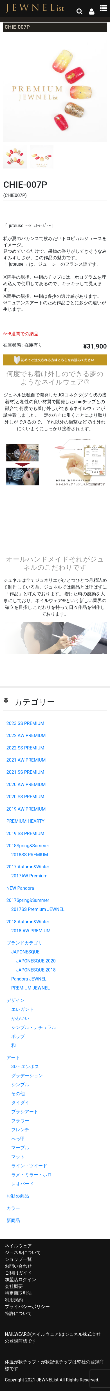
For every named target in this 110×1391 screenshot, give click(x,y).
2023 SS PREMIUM (25, 723)
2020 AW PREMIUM (26, 784)
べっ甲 (18, 1138)
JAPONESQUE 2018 (36, 970)
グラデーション (27, 1075)
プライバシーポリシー (27, 1306)
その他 (18, 1093)
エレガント (22, 1009)
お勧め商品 (17, 1196)
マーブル (20, 1147)
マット (18, 1156)
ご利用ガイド (18, 1272)
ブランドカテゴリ (24, 943)
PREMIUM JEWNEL (30, 988)
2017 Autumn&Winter (27, 866)
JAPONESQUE (25, 952)
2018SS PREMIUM (29, 854)
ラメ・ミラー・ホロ (31, 1174)
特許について (18, 1313)
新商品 (13, 1220)
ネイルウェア (18, 1245)
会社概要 (14, 1286)
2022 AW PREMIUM (26, 735)
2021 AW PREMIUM (26, 760)
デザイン (15, 1000)
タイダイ (20, 1102)
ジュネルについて (23, 1252)
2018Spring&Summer (27, 845)
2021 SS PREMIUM (25, 772)
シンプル (20, 1084)
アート (13, 1057)
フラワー (20, 1120)
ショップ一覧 (18, 1259)
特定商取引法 (18, 1293)
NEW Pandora (20, 888)
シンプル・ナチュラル (33, 1027)
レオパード (22, 1183)
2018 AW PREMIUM (31, 930)
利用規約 (14, 1300)
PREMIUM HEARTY (25, 821)
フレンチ (20, 1129)
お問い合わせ (18, 1266)
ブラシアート (24, 1111)
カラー (13, 1208)
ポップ (18, 1036)
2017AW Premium (29, 875)
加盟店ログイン (20, 1279)
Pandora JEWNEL (28, 979)
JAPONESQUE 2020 (36, 961)
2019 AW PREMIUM (26, 809)
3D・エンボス (25, 1066)
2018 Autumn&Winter (27, 921)
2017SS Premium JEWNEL (37, 909)
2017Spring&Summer (27, 900)
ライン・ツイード (29, 1165)
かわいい (20, 1018)
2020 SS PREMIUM (25, 796)
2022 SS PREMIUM (25, 748)
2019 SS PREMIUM (25, 833)
